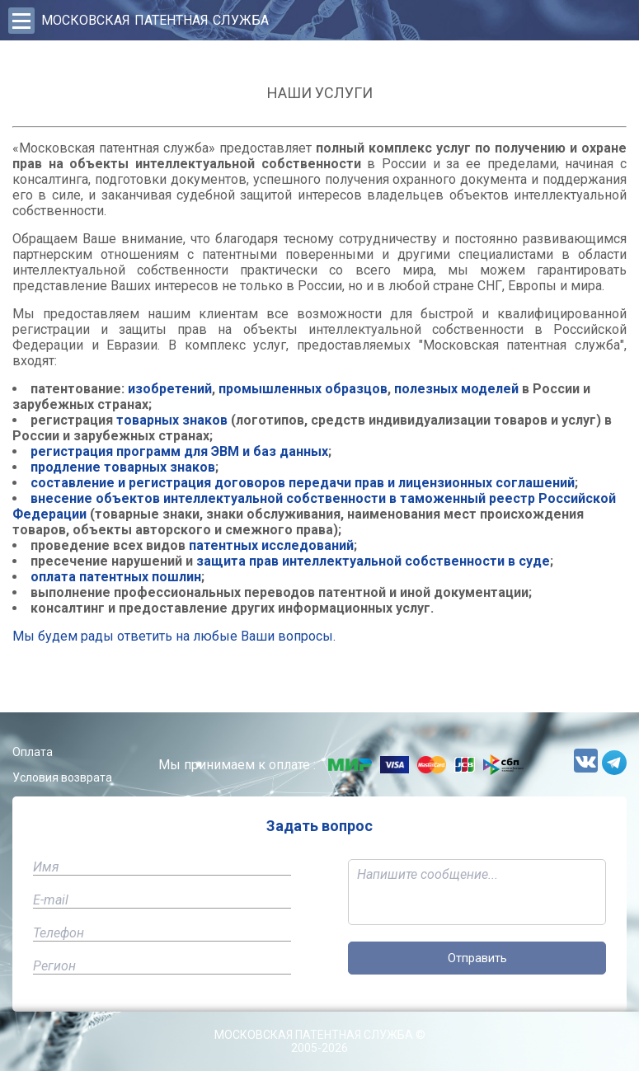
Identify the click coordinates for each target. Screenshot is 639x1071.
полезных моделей (456, 389)
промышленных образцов (303, 389)
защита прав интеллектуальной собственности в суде (373, 561)
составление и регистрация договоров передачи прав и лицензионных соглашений (303, 483)
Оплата (32, 752)
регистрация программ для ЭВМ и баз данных (179, 451)
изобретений (170, 389)
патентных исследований (271, 545)
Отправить (477, 958)
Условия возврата (62, 777)
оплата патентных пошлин (116, 577)
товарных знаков (172, 420)
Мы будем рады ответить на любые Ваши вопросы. (174, 636)
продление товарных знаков (123, 467)
